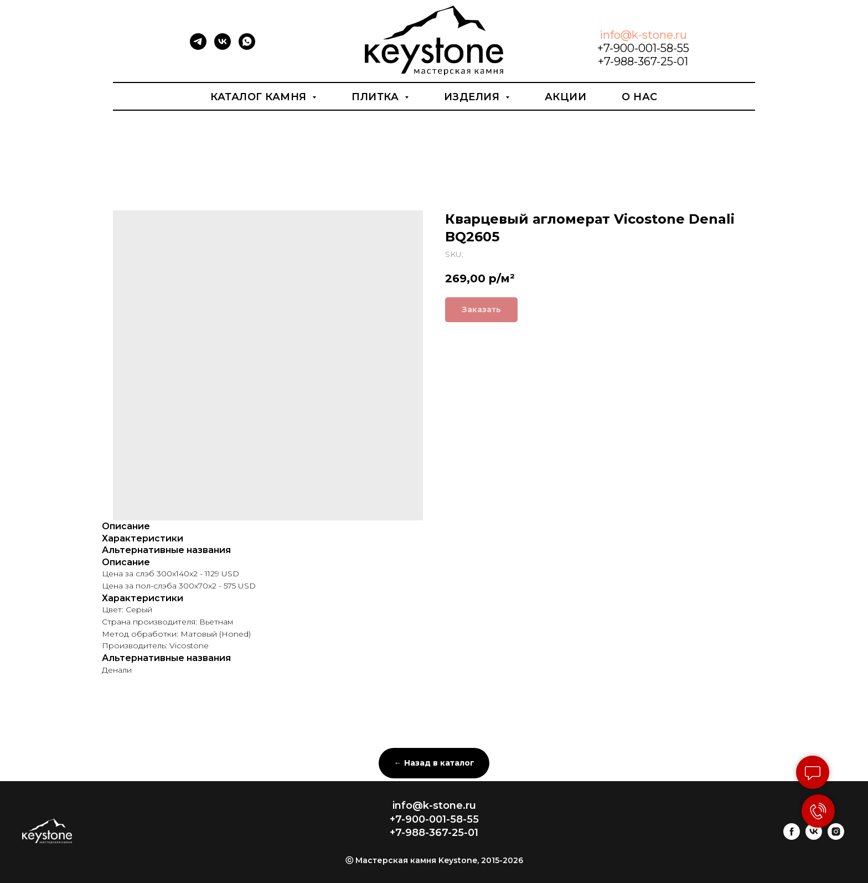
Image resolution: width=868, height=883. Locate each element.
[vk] (222, 46)
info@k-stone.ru (643, 35)
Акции (566, 97)
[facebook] (791, 836)
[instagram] (836, 836)
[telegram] (198, 46)
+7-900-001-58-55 (643, 48)
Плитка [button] (377, 97)
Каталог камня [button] (259, 97)
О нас (640, 97)
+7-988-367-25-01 (643, 61)
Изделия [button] (473, 97)
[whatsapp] (247, 46)
